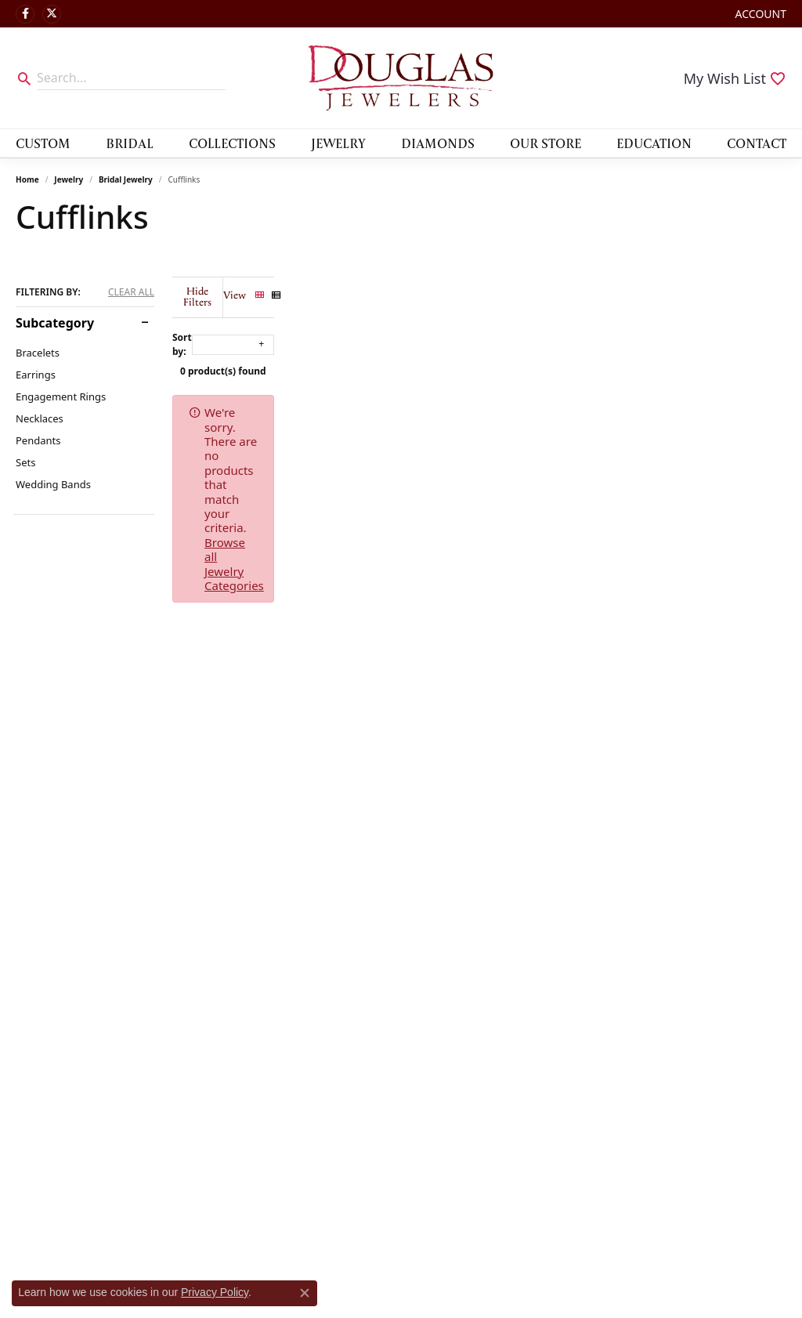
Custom (43, 143)
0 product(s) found (479, 360)
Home (27, 179)
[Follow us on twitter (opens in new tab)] (51, 14)
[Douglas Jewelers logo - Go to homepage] (401, 78)
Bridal (130, 143)
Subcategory (55, 323)
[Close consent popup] (304, 1293)
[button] (759, 13)
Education (654, 143)
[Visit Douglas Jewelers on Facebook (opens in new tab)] (25, 14)
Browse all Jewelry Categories (614, 401)
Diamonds (438, 143)
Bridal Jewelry (126, 179)
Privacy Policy (214, 1292)
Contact (756, 143)
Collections (232, 143)
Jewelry (338, 143)
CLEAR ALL (131, 292)
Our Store (545, 143)
